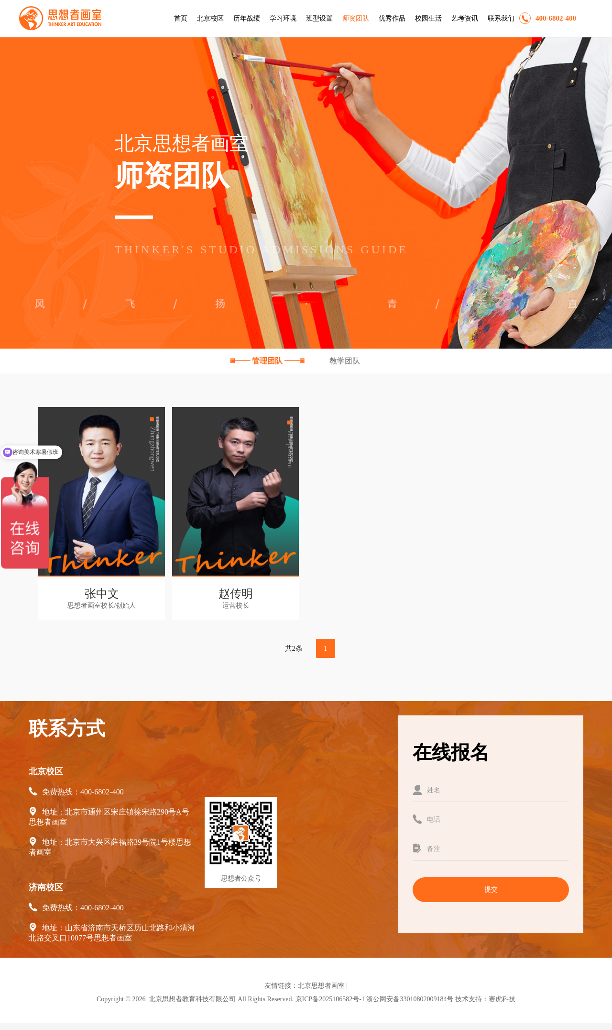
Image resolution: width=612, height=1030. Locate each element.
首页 (180, 18)
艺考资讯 (464, 18)
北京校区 (210, 18)
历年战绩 (246, 18)
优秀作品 (392, 18)
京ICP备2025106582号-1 (330, 999)
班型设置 (319, 18)
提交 (491, 889)
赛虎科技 (502, 999)
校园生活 (428, 18)
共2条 (294, 648)
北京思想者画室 (321, 985)
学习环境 (283, 18)
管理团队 (268, 361)
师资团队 (355, 18)
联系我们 (501, 18)
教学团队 (344, 361)
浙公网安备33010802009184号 (409, 999)
